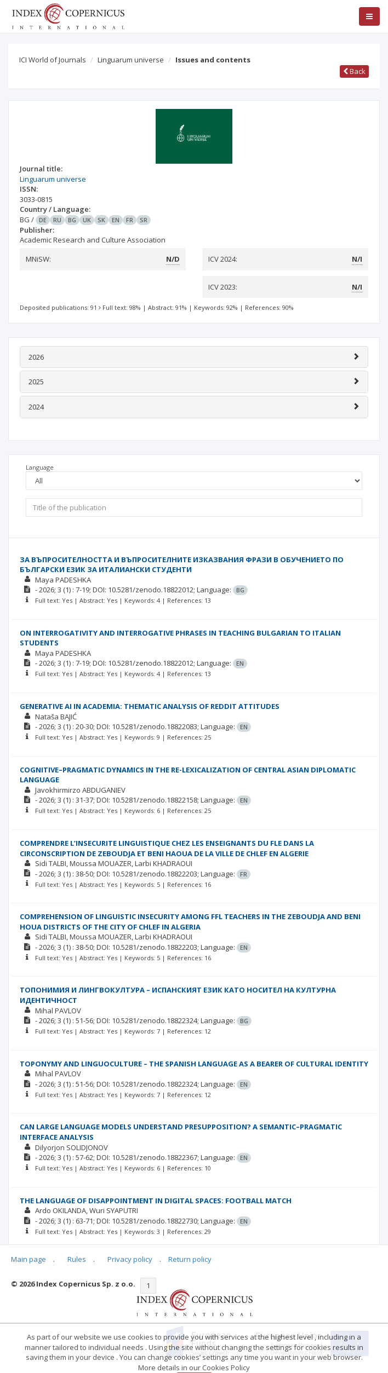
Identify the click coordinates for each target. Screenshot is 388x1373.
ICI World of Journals (52, 60)
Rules (76, 1259)
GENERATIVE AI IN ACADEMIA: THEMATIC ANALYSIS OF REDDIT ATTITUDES (149, 706)
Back (354, 71)
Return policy (190, 1259)
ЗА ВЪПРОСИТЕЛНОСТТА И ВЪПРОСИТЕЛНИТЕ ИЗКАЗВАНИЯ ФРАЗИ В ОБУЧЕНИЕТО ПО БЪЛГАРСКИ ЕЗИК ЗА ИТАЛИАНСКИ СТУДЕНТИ (182, 565)
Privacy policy (129, 1259)
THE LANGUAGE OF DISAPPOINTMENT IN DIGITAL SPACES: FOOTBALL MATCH (156, 1200)
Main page (28, 1259)
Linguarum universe (131, 60)
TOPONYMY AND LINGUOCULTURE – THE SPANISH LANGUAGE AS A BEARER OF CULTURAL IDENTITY (194, 1064)
